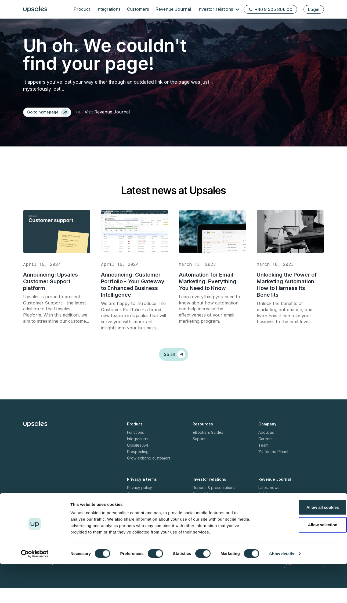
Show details (281, 592)
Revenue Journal (173, 9)
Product (82, 9)
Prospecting (138, 466)
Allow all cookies (302, 546)
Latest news (268, 502)
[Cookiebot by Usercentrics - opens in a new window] (34, 593)
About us (266, 447)
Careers (265, 453)
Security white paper (145, 522)
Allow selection (302, 563)
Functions (135, 447)
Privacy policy (139, 502)
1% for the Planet (273, 466)
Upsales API (137, 460)
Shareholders (204, 522)
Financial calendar (209, 509)
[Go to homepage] (49, 114)
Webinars (266, 515)
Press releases (206, 515)
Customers (138, 9)
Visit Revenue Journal (112, 114)
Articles (264, 509)
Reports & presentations (214, 502)
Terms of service (142, 515)
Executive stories (273, 528)
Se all (174, 369)
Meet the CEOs (271, 522)
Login (313, 9)
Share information (208, 528)
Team (263, 460)
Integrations (108, 9)
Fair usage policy (142, 528)
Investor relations (215, 9)
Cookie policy (139, 509)
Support (200, 453)
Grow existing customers (149, 473)
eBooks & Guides (208, 447)
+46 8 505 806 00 (270, 9)
